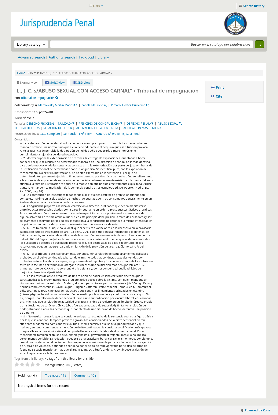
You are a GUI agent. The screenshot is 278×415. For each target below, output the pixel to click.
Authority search (62, 57)
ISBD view (81, 82)
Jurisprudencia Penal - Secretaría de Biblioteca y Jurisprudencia (22, 6)
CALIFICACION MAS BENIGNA (141, 128)
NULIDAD (64, 123)
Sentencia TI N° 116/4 (77, 134)
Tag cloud (86, 57)
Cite (217, 96)
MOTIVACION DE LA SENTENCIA (97, 128)
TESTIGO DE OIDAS (27, 128)
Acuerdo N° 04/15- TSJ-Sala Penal (118, 134)
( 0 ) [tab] (27, 375)
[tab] (55, 375)
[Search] (259, 44)
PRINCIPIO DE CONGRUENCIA (99, 123)
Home (21, 73)
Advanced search (31, 57)
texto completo (50, 134)
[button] (96, 6)
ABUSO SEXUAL (168, 123)
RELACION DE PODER (57, 128)
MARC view (55, 82)
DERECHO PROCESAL (40, 123)
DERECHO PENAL (138, 123)
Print (217, 87)
